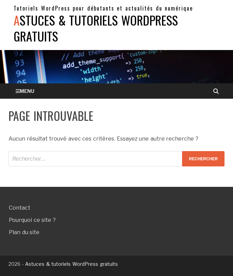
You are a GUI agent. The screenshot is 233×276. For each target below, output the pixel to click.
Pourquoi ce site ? (32, 220)
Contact (19, 208)
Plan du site (24, 232)
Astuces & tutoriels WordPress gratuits (96, 28)
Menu (27, 91)
